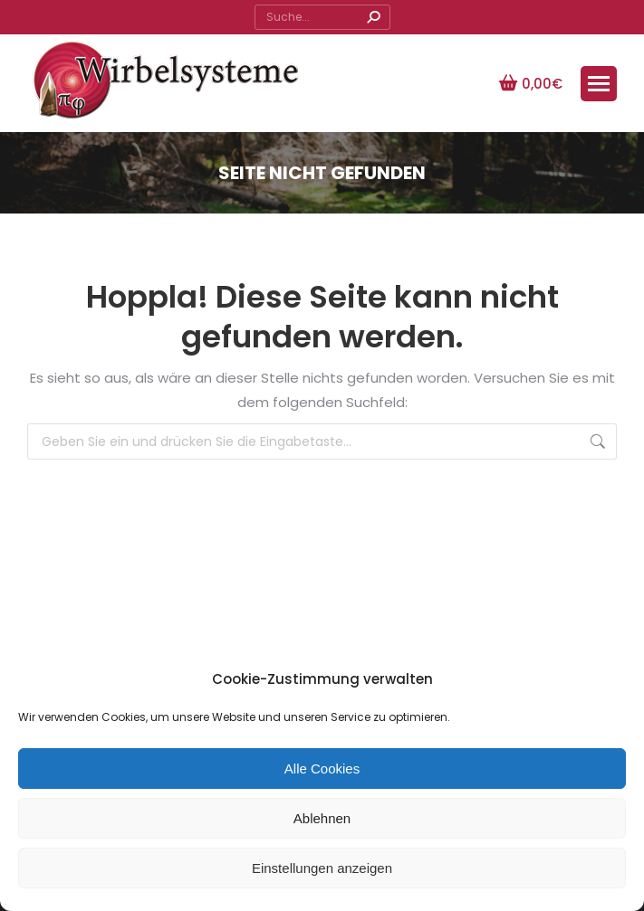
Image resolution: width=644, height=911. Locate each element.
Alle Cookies (322, 768)
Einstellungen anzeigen (322, 868)
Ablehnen (322, 818)
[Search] (322, 17)
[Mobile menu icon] (599, 83)
